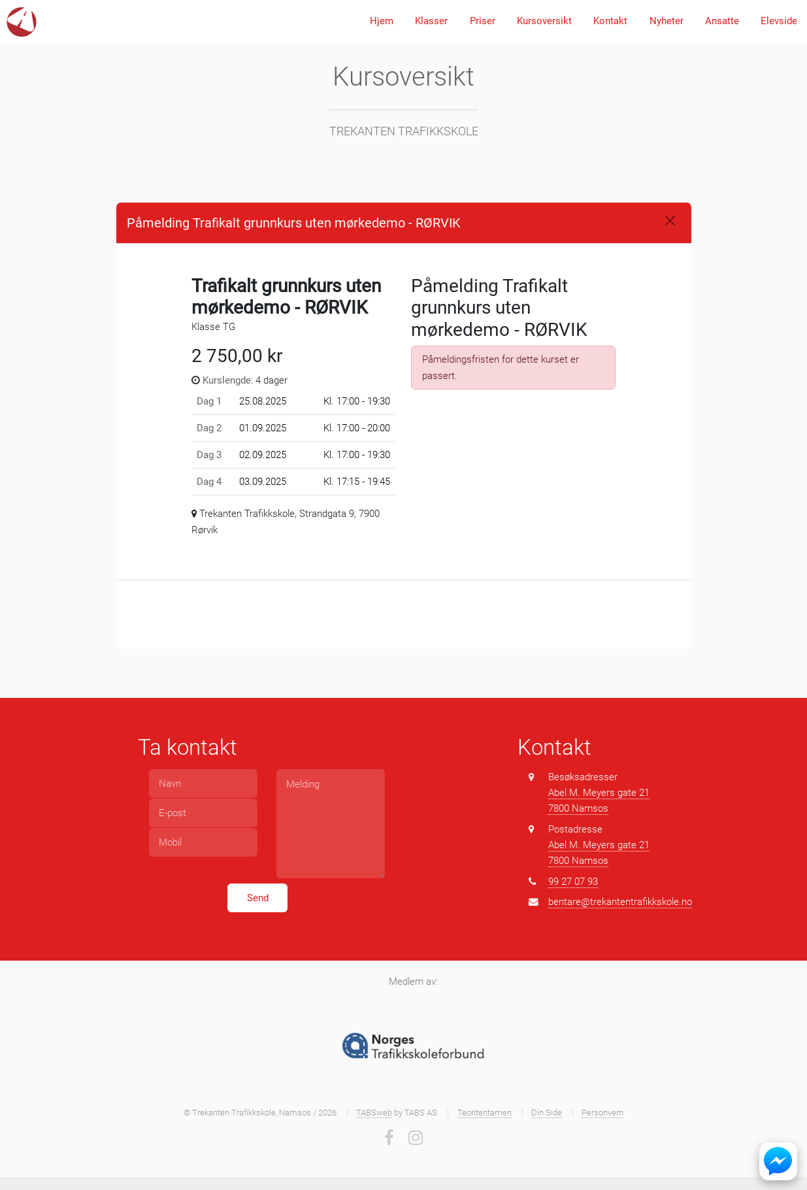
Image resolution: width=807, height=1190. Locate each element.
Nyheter (666, 21)
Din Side (546, 1112)
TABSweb (374, 1112)
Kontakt (610, 21)
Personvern (602, 1112)
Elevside (779, 21)
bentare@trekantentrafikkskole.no (620, 902)
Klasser (431, 21)
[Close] (670, 220)
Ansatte (722, 21)
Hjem (381, 21)
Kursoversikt (544, 21)
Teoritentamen (484, 1112)
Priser (482, 21)
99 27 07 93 (573, 881)
